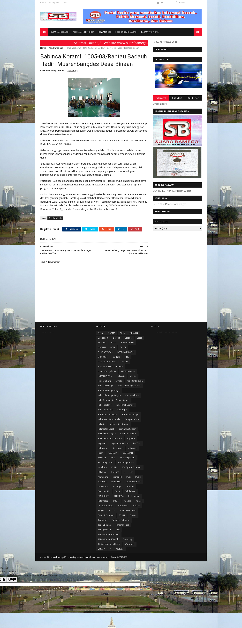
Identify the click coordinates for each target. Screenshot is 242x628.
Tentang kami (54, 2)
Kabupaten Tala (132, 419)
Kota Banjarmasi (105, 462)
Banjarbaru (103, 337)
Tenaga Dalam (104, 529)
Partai (117, 491)
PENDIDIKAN (103, 496)
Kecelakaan (118, 448)
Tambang (102, 520)
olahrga (117, 486)
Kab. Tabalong (104, 405)
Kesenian (102, 457)
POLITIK (127, 501)
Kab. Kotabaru (132, 395)
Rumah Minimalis (128, 510)
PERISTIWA (119, 496)
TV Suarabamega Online (109, 544)
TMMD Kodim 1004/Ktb (108, 534)
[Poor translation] (12, 579)
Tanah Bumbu (104, 525)
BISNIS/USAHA (127, 342)
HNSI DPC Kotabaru (107, 361)
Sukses (133, 515)
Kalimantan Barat (106, 429)
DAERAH (102, 347)
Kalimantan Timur (128, 433)
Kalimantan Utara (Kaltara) (110, 438)
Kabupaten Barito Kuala (109, 419)
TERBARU (161, 98)
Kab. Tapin (122, 409)
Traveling (127, 539)
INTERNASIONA (128, 371)
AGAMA (111, 333)
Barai (139, 337)
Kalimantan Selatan (127, 429)
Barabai (128, 337)
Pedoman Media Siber (83, 32)
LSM (131, 472)
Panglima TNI (104, 491)
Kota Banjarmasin (126, 462)
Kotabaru (102, 467)
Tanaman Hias (122, 525)
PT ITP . (112, 510)
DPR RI (123, 347)
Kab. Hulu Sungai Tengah (109, 395)
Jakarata (121, 376)
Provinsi (136, 505)
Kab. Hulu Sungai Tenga (109, 390)
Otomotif (130, 486)
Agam (100, 333)
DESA (112, 347)
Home (43, 2)
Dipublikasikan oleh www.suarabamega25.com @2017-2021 (101, 557)
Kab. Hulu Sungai (105, 385)
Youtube (119, 549)
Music (138, 477)
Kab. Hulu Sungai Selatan (129, 385)
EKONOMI (102, 357)
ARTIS (122, 333)
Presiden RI (123, 505)
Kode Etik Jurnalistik (126, 32)
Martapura (103, 477)
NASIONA (102, 481)
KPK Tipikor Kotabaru (131, 467)
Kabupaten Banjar (130, 414)
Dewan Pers (104, 32)
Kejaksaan (132, 448)
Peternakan (103, 501)
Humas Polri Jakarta (107, 371)
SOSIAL (122, 515)
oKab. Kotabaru (133, 481)
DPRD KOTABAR (105, 352)
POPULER (177, 98)
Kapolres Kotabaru (120, 443)
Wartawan (129, 544)
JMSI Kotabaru (104, 381)
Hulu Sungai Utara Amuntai (110, 366)
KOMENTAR (193, 98)
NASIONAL (116, 481)
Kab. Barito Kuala (57, 48)
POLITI (116, 501)
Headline (116, 357)
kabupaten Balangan (107, 414)
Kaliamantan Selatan (119, 424)
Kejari (100, 453)
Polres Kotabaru (105, 505)
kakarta (101, 424)
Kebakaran (103, 448)
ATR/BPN (134, 333)
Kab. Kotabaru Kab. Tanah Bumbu (113, 400)
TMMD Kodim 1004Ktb (108, 539)
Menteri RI (117, 477)
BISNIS (113, 342)
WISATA (101, 549)
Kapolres (102, 443)
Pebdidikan (130, 491)
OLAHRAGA (103, 486)
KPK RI (114, 467)
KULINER (115, 472)
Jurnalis (118, 381)
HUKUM (124, 361)
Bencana (102, 342)
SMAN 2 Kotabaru (106, 515)
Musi (128, 477)
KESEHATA (112, 453)
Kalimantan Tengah (107, 433)
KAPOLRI (137, 443)
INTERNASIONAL (105, 376)
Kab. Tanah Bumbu (125, 405)
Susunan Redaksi (59, 32)
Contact (65, 2)
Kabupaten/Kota (150, 32)
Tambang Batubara (120, 520)
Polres (138, 501)
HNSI (127, 357)
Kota (113, 457)
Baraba (116, 337)
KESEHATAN (127, 453)
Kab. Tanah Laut (105, 409)
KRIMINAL (102, 472)
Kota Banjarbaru (127, 457)
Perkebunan (133, 496)
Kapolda (131, 438)
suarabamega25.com (61, 557)
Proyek (101, 510)
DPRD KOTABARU (125, 352)
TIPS (118, 529)
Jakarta (133, 376)
